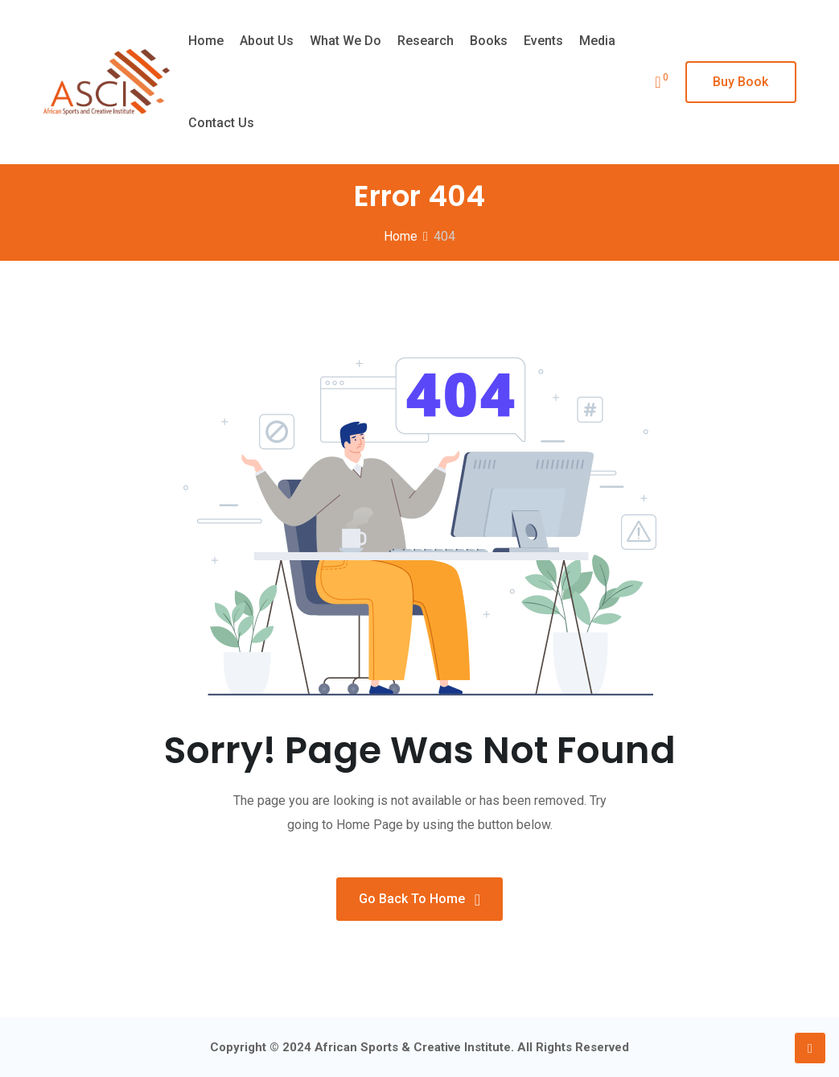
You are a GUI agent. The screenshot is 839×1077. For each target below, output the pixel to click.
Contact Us (221, 122)
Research (425, 40)
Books (489, 40)
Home (206, 40)
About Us (267, 40)
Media (597, 40)
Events (543, 40)
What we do (345, 40)
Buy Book (740, 81)
